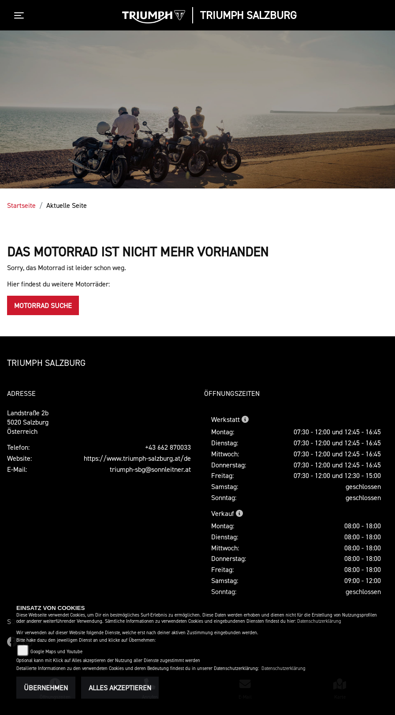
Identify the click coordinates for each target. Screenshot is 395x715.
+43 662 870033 (168, 447)
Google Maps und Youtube (56, 652)
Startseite (21, 205)
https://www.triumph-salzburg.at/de (137, 458)
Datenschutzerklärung (319, 621)
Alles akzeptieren (120, 687)
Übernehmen (46, 687)
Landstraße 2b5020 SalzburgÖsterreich (27, 422)
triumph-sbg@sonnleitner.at (150, 469)
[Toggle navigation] (20, 15)
